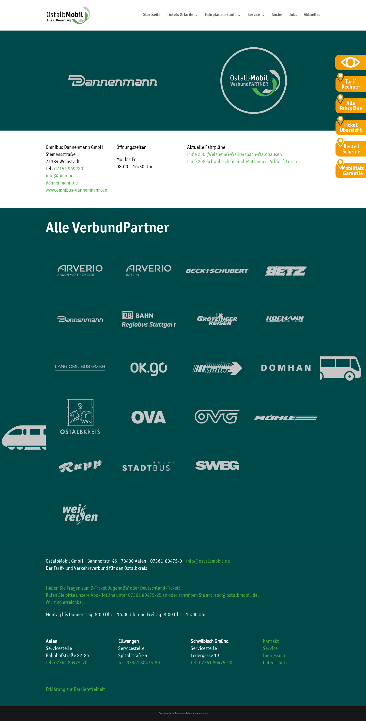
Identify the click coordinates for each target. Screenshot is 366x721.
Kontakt (271, 641)
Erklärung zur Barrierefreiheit (75, 689)
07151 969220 (68, 169)
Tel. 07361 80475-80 (139, 663)
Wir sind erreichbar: (65, 602)
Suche (277, 15)
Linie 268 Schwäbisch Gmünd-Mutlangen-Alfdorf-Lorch (242, 162)
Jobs (293, 15)
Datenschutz (275, 663)
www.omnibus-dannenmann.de (76, 190)
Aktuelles (312, 15)
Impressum (274, 656)
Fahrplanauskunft (220, 15)
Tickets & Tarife (180, 15)
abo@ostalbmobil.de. (236, 595)
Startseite (151, 15)
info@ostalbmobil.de (208, 561)
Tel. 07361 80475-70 (66, 663)
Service (254, 15)
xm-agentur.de (200, 713)
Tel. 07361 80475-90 (211, 663)
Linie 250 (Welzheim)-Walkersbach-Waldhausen (234, 155)
